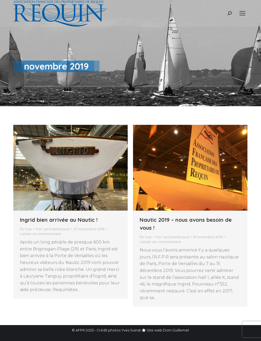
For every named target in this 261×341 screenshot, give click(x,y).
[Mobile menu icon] (242, 13)
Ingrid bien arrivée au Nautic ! (59, 219)
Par (52, 229)
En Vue (26, 229)
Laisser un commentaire (40, 234)
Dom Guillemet (176, 330)
